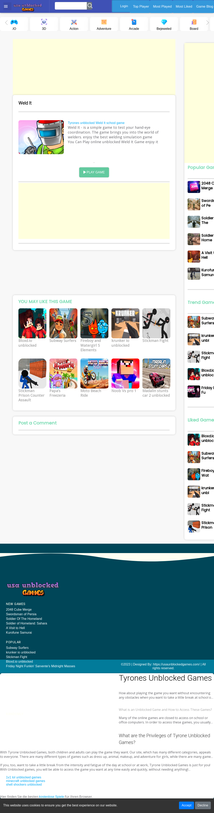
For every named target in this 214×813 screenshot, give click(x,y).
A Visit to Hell (15, 633)
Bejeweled (164, 23)
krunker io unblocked (73, 594)
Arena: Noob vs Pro (176, 590)
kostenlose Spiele (51, 793)
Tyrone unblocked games (18, 701)
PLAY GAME (98, 174)
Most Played (162, 6)
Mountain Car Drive (176, 616)
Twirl (165, 602)
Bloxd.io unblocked (71, 603)
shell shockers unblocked (24, 781)
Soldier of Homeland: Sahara (26, 628)
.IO (14, 23)
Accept (186, 806)
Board (194, 23)
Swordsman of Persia (21, 619)
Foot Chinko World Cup (178, 612)
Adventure (104, 23)
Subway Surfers (69, 590)
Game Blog (204, 6)
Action (74, 23)
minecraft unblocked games (25, 778)
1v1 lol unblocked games (23, 774)
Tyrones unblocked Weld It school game (100, 124)
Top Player (141, 6)
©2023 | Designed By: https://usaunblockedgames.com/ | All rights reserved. (107, 671)
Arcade (134, 23)
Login (126, 6)
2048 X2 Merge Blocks (178, 607)
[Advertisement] (98, 67)
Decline (203, 806)
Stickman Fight (68, 599)
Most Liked (184, 6)
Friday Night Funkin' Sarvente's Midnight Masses (80, 610)
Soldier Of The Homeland (24, 624)
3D (44, 23)
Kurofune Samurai (19, 638)
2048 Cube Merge (19, 615)
